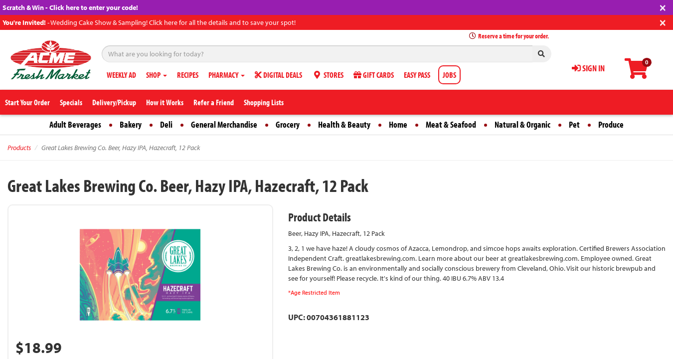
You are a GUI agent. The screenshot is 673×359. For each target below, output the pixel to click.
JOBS (449, 75)
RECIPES (187, 75)
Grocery (288, 124)
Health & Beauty (344, 124)
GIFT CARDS (373, 75)
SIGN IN (588, 68)
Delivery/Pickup (114, 102)
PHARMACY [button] (226, 75)
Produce (611, 124)
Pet (574, 124)
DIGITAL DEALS (278, 75)
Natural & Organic (522, 124)
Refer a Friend (213, 102)
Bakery (131, 124)
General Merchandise (224, 124)
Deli (166, 124)
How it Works (164, 102)
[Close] (663, 6)
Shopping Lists (264, 102)
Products (19, 147)
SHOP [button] (156, 75)
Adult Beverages (75, 124)
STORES (327, 75)
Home (398, 124)
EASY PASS (417, 75)
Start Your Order (27, 102)
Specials (71, 102)
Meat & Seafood (451, 124)
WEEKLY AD (121, 75)
